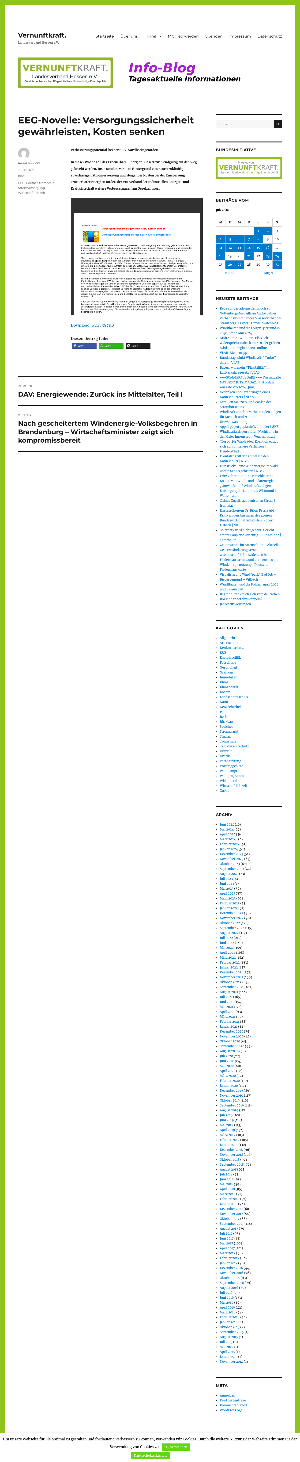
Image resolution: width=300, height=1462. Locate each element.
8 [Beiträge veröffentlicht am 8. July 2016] (258, 239)
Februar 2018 (229, 1199)
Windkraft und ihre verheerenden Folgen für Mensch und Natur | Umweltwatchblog (250, 417)
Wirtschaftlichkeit (31, 193)
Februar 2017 (229, 1258)
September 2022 (232, 928)
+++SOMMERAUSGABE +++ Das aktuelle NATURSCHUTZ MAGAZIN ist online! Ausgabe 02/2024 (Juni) (250, 382)
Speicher (226, 727)
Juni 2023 (227, 884)
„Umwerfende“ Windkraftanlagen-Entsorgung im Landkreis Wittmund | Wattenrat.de (248, 491)
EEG (21, 176)
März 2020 (228, 1076)
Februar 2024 (230, 844)
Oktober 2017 (230, 1219)
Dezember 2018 (231, 1150)
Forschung (228, 663)
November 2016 (231, 1273)
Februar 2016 (230, 1317)
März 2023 (228, 898)
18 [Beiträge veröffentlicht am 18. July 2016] (220, 256)
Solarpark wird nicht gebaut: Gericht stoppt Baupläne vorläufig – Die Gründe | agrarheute (250, 535)
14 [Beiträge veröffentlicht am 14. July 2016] (249, 248)
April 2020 (227, 1071)
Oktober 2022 (230, 923)
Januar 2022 (229, 967)
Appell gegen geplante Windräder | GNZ (249, 427)
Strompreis (45, 183)
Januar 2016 (229, 1322)
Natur (224, 702)
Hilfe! (151, 36)
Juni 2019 (227, 1120)
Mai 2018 (226, 1184)
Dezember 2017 (231, 1209)
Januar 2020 (229, 1086)
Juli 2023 (226, 879)
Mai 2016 (226, 1303)
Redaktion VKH (29, 163)
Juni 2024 (227, 825)
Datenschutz (270, 36)
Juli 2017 (226, 1234)
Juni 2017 (227, 1238)
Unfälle (225, 756)
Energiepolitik (230, 658)
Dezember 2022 (231, 913)
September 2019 (232, 1105)
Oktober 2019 (230, 1100)
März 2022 (228, 958)
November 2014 (231, 1362)
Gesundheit (228, 668)
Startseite (105, 36)
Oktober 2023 (230, 864)
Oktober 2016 (230, 1278)
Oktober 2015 (230, 1327)
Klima (224, 682)
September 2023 (232, 869)
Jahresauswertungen (235, 604)
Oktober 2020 (230, 1041)
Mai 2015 (226, 1347)
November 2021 (231, 977)
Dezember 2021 (231, 972)
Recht (224, 717)
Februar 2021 (229, 1022)
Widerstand (228, 781)
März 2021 (227, 1017)
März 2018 (227, 1194)
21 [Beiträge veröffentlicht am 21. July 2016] (249, 256)
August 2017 (229, 1229)
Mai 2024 (227, 829)
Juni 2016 (227, 1298)
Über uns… (130, 36)
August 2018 (229, 1169)
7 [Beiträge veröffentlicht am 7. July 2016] (249, 239)
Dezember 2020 (231, 1031)
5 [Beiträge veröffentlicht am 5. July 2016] (230, 239)
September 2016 (232, 1283)
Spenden (214, 36)
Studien (225, 737)
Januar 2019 (229, 1145)
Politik (31, 183)
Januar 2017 (228, 1263)
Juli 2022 (226, 938)
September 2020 (232, 1046)
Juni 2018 (227, 1179)
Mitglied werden (183, 36)
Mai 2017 (226, 1243)
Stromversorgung (31, 188)
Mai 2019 (226, 1125)
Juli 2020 (226, 1056)
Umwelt (226, 751)
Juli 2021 (226, 997)
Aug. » (268, 273)
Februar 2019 (230, 1140)
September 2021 (232, 987)
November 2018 (231, 1155)
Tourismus (228, 741)
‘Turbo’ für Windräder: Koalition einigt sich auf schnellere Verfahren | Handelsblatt (249, 446)
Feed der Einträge (233, 1400)
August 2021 (229, 992)
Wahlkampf (228, 771)
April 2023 (227, 894)
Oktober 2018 (230, 1160)
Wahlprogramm (232, 776)
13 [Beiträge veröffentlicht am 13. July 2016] (239, 248)
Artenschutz (229, 643)
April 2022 (227, 953)
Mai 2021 (226, 1007)
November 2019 (231, 1096)
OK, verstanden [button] (176, 1447)
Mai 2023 (226, 889)
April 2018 (227, 1189)
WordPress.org (231, 1410)
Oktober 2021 (230, 982)
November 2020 (232, 1036)
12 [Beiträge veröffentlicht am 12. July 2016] (230, 248)
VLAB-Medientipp (233, 353)
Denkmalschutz (232, 648)
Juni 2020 (227, 1061)
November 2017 (231, 1214)
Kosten (225, 692)
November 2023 (231, 859)
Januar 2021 (228, 1027)
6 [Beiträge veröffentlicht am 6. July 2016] (239, 239)
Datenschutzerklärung (151, 1456)
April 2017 (227, 1248)
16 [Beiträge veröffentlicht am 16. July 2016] (268, 248)
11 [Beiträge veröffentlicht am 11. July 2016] (220, 248)
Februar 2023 (230, 903)
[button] (84, 346)
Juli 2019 (226, 1115)
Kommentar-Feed (233, 1405)
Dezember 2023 (231, 854)
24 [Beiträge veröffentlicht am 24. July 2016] (277, 256)
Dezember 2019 (231, 1091)
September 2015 (232, 1332)
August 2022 (229, 933)
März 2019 (228, 1135)
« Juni (229, 273)
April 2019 (227, 1130)
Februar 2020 (230, 1081)
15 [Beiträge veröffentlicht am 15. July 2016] (258, 248)
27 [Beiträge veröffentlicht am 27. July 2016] (239, 265)
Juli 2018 (226, 1174)
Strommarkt (229, 732)
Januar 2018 (228, 1204)
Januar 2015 (228, 1357)
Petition (226, 712)
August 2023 (229, 874)
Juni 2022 (227, 943)
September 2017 (232, 1224)
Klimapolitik (229, 687)
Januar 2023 (229, 908)
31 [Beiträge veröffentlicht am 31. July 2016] (277, 265)
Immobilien (228, 677)
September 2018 (232, 1165)
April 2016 (227, 1307)
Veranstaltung (230, 761)
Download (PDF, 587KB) (93, 325)
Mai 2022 (227, 948)
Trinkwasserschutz (234, 746)
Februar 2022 (230, 962)
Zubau (224, 791)
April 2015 (227, 1352)
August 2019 (229, 1110)
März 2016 (228, 1312)
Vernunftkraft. (42, 35)
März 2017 (227, 1253)
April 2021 (227, 1012)
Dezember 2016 (231, 1268)
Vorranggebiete (231, 766)
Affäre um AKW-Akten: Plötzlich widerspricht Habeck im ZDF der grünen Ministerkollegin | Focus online (250, 343)
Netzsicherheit (231, 707)
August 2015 (229, 1337)
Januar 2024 (229, 849)
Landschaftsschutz (234, 697)
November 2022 (232, 918)
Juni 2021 (227, 1002)
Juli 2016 (226, 1293)
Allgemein (227, 638)
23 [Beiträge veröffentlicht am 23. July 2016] (268, 256)
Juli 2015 (226, 1342)
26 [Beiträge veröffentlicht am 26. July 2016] (230, 265)
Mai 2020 (227, 1066)
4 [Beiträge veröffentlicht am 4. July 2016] (221, 239)
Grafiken (226, 672)
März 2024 (228, 839)
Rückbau (226, 722)
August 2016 (229, 1288)
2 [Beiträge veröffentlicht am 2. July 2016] (268, 231)
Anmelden (227, 1395)
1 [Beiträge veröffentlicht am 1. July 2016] (258, 231)
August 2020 (229, 1051)
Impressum (240, 36)
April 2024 (227, 834)
